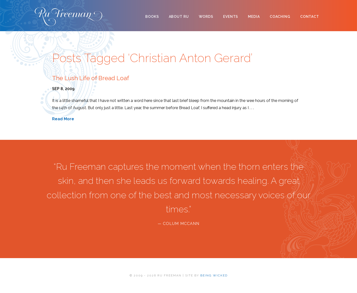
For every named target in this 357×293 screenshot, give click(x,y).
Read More (63, 119)
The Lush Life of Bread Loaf (90, 78)
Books (152, 17)
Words (206, 17)
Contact (309, 17)
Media (254, 17)
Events (230, 17)
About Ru (179, 17)
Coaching (280, 17)
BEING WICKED (214, 275)
